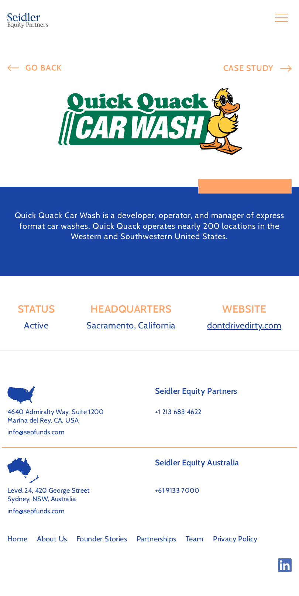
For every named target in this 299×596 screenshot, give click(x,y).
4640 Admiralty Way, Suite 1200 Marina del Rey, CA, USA (55, 416)
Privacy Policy (235, 538)
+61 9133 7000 (177, 490)
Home (17, 538)
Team (195, 538)
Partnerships (156, 538)
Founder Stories (101, 538)
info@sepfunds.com (36, 432)
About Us (52, 538)
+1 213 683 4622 (178, 412)
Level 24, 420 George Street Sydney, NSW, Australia (48, 494)
